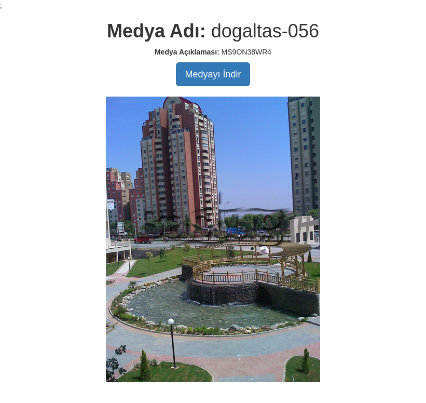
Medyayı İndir (213, 74)
